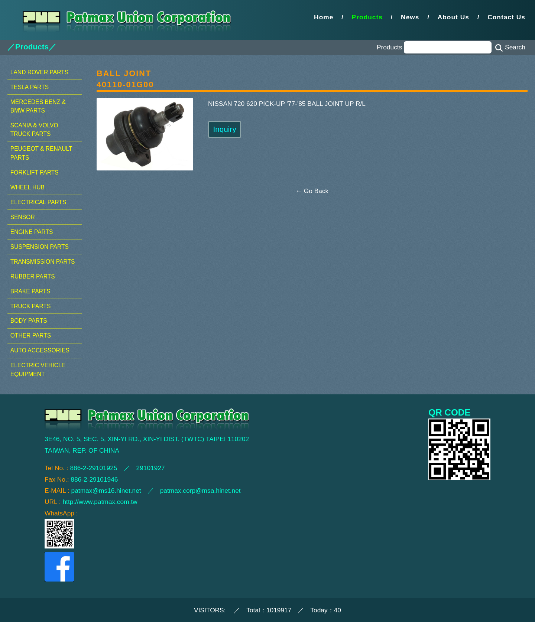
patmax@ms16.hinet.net (106, 490)
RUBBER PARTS (32, 276)
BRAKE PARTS (30, 291)
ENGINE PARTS (31, 232)
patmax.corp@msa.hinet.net (200, 490)
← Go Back (312, 191)
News (410, 17)
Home (323, 17)
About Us (453, 17)
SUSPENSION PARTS (39, 247)
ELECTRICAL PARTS (38, 202)
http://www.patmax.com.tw (99, 501)
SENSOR (22, 217)
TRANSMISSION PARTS (42, 261)
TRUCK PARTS (30, 306)
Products (367, 17)
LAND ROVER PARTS (39, 72)
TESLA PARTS (29, 87)
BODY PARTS (28, 320)
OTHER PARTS (30, 335)
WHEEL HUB (27, 187)
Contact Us (506, 17)
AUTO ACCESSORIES (39, 350)
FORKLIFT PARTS (34, 172)
